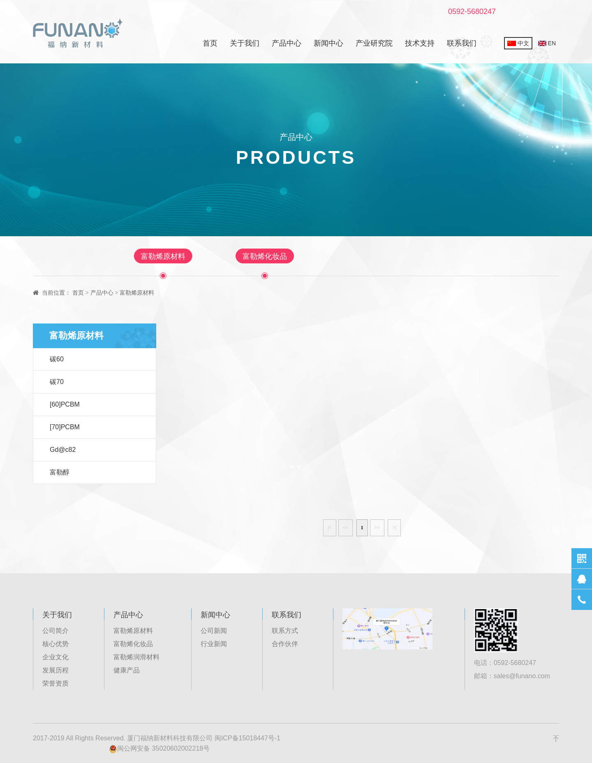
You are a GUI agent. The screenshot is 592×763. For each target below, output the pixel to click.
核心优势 (55, 643)
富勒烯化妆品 (265, 256)
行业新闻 (214, 643)
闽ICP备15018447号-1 (247, 738)
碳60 (57, 359)
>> (377, 527)
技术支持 (420, 43)
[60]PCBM (65, 404)
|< (329, 527)
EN (547, 43)
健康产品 (404, 256)
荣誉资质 (55, 683)
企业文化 (55, 657)
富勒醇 (59, 472)
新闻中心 (328, 43)
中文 (518, 43)
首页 (210, 43)
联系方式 (285, 630)
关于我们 (244, 43)
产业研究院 (374, 43)
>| (394, 527)
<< (346, 527)
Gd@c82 (63, 449)
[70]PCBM (65, 426)
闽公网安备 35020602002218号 (159, 749)
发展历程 (55, 670)
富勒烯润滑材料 (338, 256)
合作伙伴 (285, 643)
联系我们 (461, 43)
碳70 (57, 381)
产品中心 (286, 43)
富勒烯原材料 (195, 256)
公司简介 (55, 630)
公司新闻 (214, 630)
